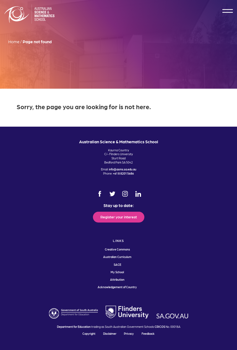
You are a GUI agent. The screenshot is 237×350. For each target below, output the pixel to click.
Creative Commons (117, 249)
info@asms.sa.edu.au (122, 169)
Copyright (88, 333)
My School (117, 272)
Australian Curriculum (117, 257)
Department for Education (74, 326)
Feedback (148, 333)
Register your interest (118, 216)
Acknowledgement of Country (117, 287)
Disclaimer (109, 333)
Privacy (129, 333)
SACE (117, 264)
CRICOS (160, 326)
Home (13, 41)
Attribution (117, 279)
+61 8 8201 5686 (123, 173)
